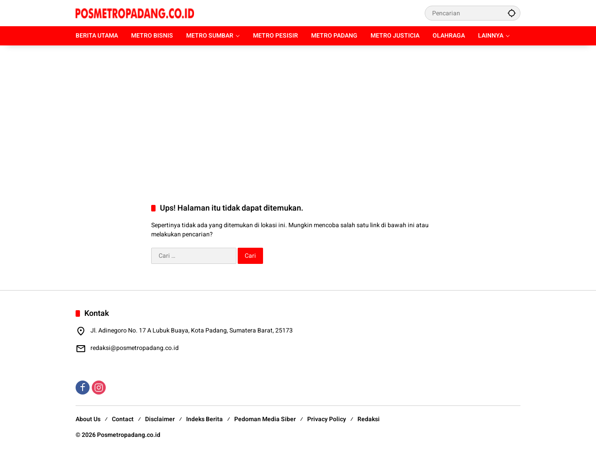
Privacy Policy (326, 419)
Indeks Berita (204, 419)
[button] (511, 13)
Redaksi (368, 419)
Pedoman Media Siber (265, 419)
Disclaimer (160, 419)
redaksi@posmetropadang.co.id (134, 348)
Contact (123, 419)
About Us (88, 419)
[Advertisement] (298, 115)
